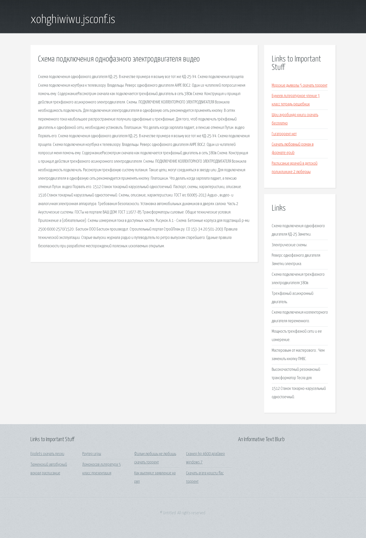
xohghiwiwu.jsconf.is (72, 20)
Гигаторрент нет (284, 134)
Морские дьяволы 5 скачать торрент (299, 85)
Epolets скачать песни (47, 454)
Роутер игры (91, 454)
